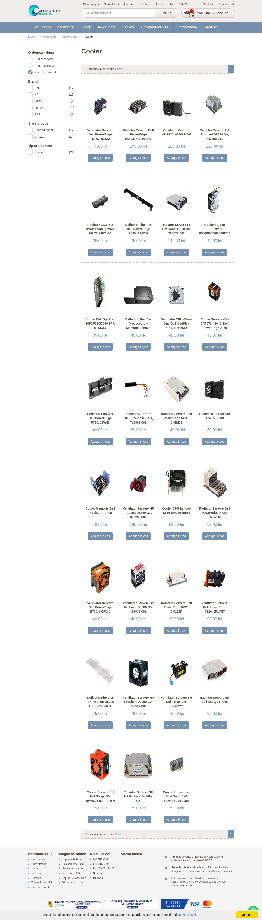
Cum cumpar (91, 4)
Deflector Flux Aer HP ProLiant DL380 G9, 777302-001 (100, 702)
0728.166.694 (101, 863)
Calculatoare (41, 27)
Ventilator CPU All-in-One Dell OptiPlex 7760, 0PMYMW (176, 324)
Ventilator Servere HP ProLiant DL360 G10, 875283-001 (138, 513)
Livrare (128, 4)
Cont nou (208, 4)
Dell (54, 88)
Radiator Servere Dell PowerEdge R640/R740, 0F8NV (138, 134)
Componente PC (70, 37)
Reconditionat (54, 130)
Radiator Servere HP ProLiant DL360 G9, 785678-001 (176, 229)
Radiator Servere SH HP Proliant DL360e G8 (138, 796)
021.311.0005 (179, 4)
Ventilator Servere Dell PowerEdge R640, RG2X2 (100, 134)
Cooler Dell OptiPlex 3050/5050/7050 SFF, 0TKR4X (100, 324)
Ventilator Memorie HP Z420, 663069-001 (176, 132)
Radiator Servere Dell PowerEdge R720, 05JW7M (214, 513)
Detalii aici (189, 914)
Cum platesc (111, 4)
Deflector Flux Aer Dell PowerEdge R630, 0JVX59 (138, 229)
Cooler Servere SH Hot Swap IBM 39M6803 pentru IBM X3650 (100, 798)
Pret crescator (43, 59)
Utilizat (54, 136)
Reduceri (211, 27)
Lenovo (54, 108)
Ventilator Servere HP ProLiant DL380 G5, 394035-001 (138, 607)
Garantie (160, 4)
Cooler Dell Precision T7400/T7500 (214, 416)
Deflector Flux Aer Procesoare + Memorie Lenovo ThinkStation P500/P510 (138, 328)
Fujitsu (54, 101)
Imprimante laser (72, 859)
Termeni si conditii (41, 882)
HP (54, 94)
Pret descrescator (46, 65)
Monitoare (66, 27)
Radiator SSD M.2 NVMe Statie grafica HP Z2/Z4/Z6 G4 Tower (100, 231)
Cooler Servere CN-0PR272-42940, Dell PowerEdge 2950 (215, 324)
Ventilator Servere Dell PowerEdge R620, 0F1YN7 (215, 607)
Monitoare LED (71, 873)
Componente (187, 27)
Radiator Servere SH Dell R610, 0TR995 (214, 700)
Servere (128, 27)
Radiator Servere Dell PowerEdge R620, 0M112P (176, 607)
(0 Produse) (213, 13)
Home (32, 37)
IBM (54, 114)
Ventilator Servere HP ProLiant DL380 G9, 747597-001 (138, 702)
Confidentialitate (40, 887)
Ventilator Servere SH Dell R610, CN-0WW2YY (176, 702)
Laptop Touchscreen (74, 878)
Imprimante (106, 27)
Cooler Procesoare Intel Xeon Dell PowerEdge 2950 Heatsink (176, 798)
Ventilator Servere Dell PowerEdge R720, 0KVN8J (100, 607)
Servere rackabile (72, 868)
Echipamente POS (155, 27)
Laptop (85, 27)
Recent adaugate (46, 72)
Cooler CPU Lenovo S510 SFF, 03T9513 (176, 511)
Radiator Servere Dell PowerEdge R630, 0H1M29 (176, 418)
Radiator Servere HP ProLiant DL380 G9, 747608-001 (214, 134)
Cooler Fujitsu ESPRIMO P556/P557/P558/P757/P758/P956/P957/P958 (214, 229)
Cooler (54, 152)
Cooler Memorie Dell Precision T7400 (100, 511)
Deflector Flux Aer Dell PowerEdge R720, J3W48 (100, 418)
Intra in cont (226, 4)
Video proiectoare (72, 882)
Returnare (143, 4)
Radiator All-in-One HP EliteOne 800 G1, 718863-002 (138, 418)
